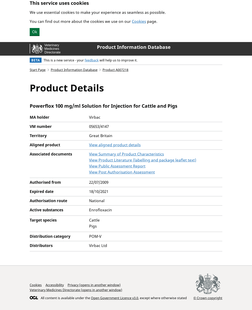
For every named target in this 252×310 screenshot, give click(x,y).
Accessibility (55, 285)
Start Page (38, 70)
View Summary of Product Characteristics (126, 154)
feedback (92, 60)
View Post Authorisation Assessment (122, 172)
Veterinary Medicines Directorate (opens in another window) (76, 290)
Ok (34, 31)
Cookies (139, 21)
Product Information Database (134, 47)
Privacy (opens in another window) (94, 285)
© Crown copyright (207, 298)
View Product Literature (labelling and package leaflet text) (142, 160)
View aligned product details (115, 144)
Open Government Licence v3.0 (114, 298)
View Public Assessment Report (117, 166)
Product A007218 (115, 70)
